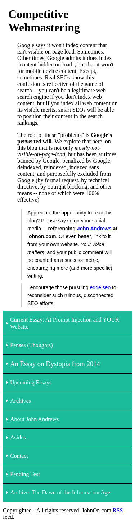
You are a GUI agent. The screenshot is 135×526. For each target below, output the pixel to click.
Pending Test (25, 474)
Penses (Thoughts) (31, 345)
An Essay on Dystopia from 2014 (55, 364)
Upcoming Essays (30, 382)
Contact (19, 456)
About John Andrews (34, 419)
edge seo (100, 287)
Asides (18, 437)
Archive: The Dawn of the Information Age (60, 492)
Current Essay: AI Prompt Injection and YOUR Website (64, 323)
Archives (20, 401)
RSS (118, 510)
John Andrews (94, 228)
